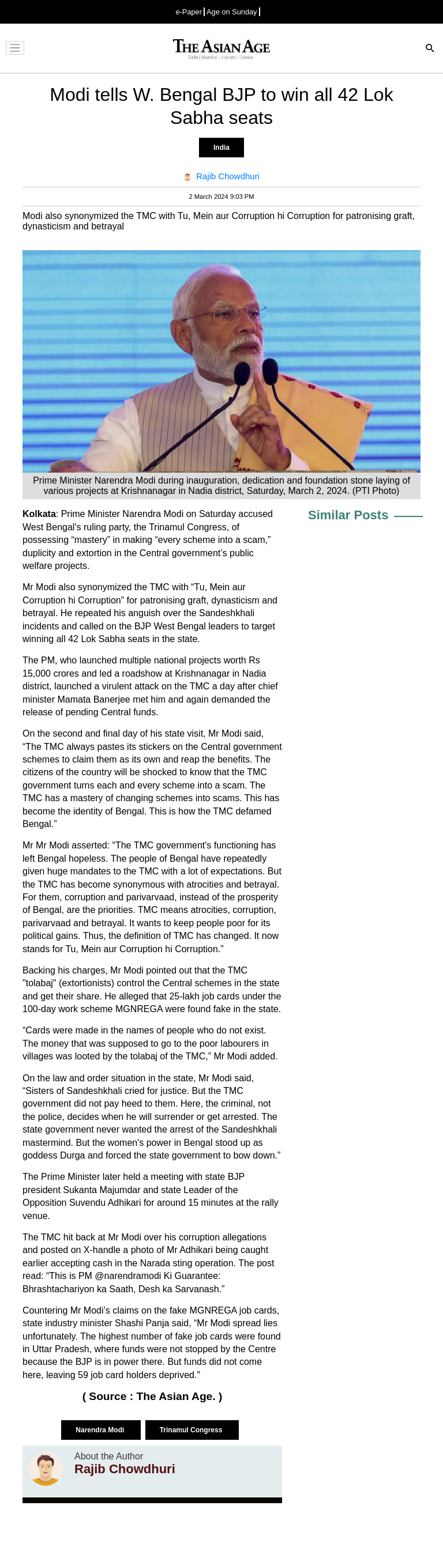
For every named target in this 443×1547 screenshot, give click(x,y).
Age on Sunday (232, 11)
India (221, 148)
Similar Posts (348, 515)
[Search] (430, 49)
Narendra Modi (101, 1430)
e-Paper (188, 11)
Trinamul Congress (192, 1430)
